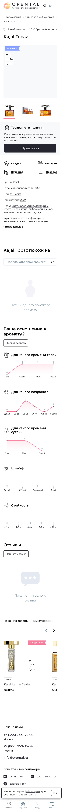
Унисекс (15, 194)
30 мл (8, 679)
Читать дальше (13, 226)
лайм (38, 205)
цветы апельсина (23, 205)
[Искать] (52, 262)
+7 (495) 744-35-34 (18, 735)
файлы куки (32, 791)
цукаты (8, 209)
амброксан (36, 209)
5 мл (55, 679)
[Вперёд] (54, 630)
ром (45, 205)
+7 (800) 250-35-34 (18, 746)
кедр (24, 209)
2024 (23, 199)
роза (17, 209)
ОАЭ (37, 188)
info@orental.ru (16, 758)
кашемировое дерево (18, 212)
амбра (48, 209)
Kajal (16, 182)
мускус (37, 212)
